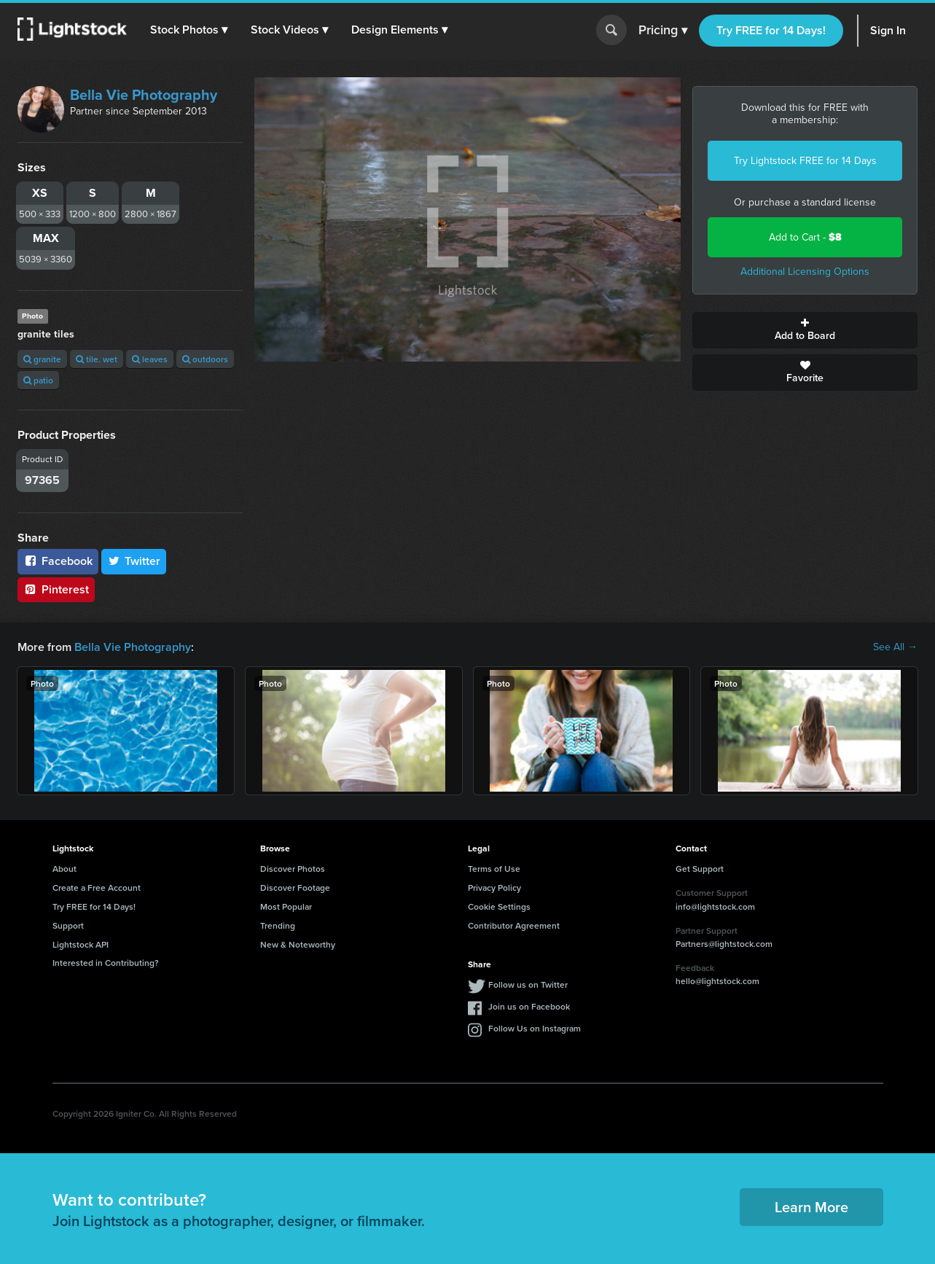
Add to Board (805, 330)
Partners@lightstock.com (724, 943)
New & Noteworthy (297, 944)
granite (42, 359)
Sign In (888, 30)
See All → (895, 647)
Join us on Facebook (529, 1006)
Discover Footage (295, 887)
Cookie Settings (499, 906)
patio (38, 380)
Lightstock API (80, 944)
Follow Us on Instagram (534, 1028)
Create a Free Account (96, 887)
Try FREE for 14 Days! (771, 30)
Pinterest (56, 589)
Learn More (811, 1206)
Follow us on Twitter (528, 984)
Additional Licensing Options (804, 271)
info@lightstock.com (715, 906)
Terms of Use (494, 868)
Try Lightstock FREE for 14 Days (805, 160)
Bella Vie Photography (143, 95)
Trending (277, 925)
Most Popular (286, 906)
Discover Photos (292, 868)
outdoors (205, 359)
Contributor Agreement (514, 925)
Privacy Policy (494, 887)
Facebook (58, 561)
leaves (150, 359)
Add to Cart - (805, 237)
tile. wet (96, 359)
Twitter (134, 561)
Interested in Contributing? (105, 962)
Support (68, 925)
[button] (188, 30)
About (64, 868)
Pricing (662, 31)
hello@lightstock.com (717, 981)
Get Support (700, 868)
